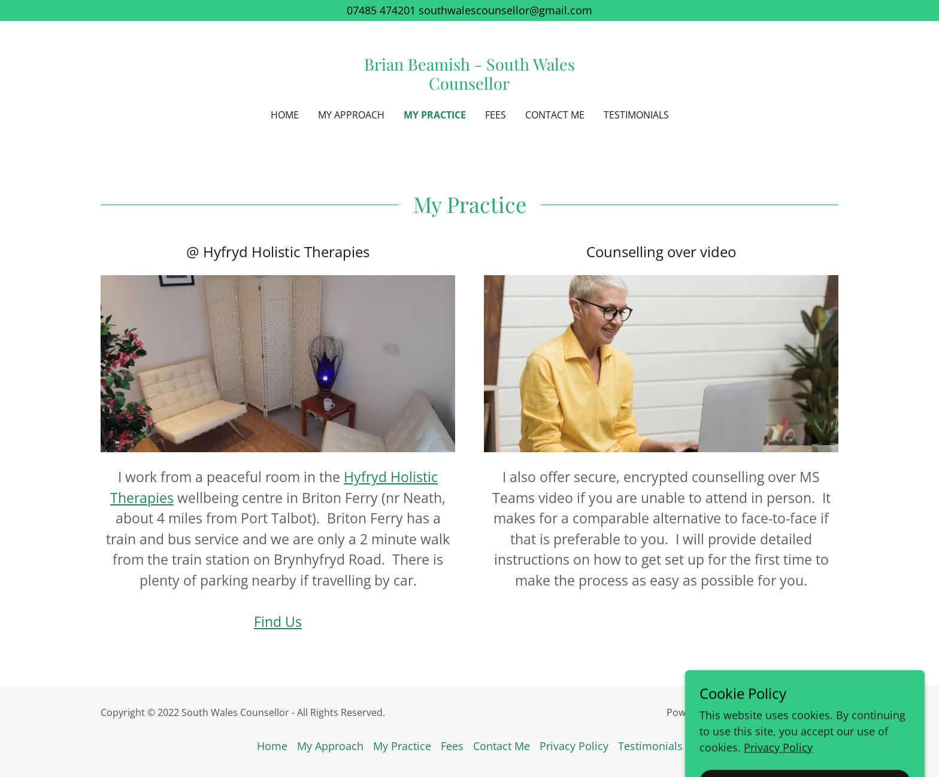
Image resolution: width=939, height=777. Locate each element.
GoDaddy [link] (743, 712)
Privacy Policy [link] (574, 746)
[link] (469, 85)
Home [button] (272, 746)
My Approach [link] (351, 114)
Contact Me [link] (554, 114)
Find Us (278, 621)
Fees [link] (495, 114)
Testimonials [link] (636, 114)
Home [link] (285, 114)
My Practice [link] (435, 114)
